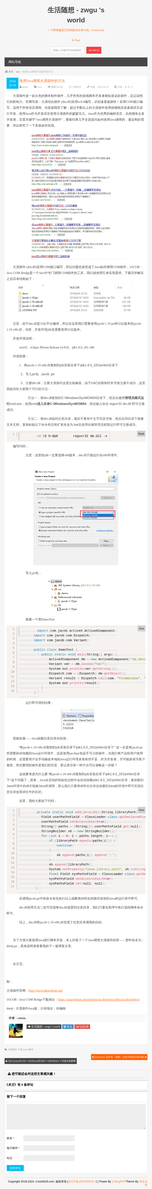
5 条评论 (76, 87)
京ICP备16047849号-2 (82, 1181)
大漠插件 (12, 1049)
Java (18, 71)
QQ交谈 (82, 1026)
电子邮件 (13, 1148)
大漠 (20, 1049)
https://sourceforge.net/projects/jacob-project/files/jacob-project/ (99, 999)
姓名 (10, 1138)
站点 (68, 1026)
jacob (25, 1049)
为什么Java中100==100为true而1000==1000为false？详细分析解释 (41, 1061)
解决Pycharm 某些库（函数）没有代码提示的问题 (119, 1057)
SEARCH (94, 50)
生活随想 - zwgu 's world (44, 1026)
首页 (11, 71)
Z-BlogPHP (119, 1181)
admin (25, 87)
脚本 (31, 1049)
